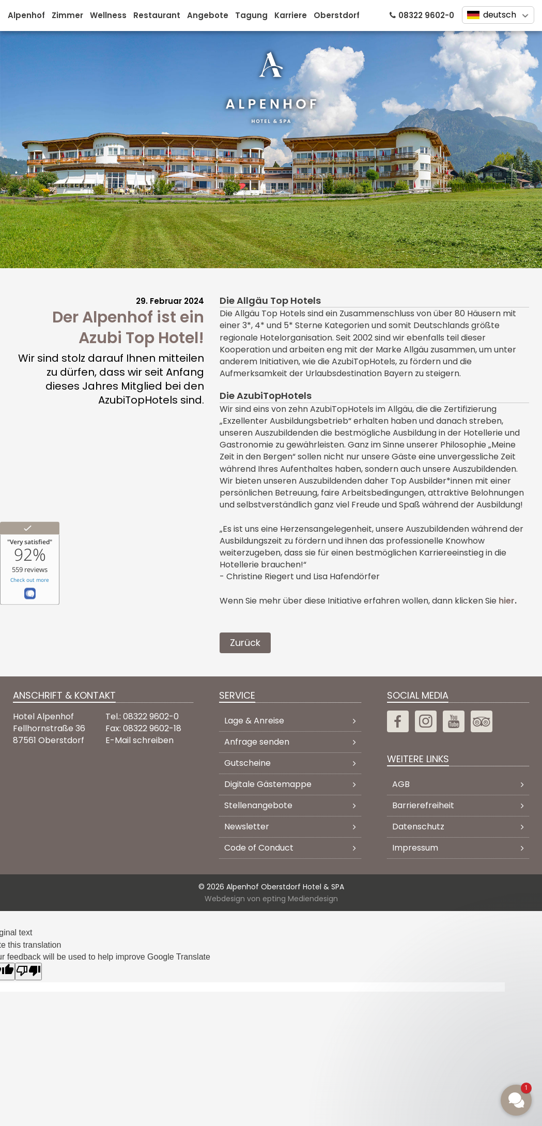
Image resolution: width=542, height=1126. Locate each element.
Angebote (207, 15)
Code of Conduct (258, 848)
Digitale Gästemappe (268, 784)
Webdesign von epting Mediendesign (271, 898)
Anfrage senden (256, 742)
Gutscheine (247, 763)
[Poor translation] (28, 971)
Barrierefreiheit (423, 805)
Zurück (245, 642)
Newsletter (246, 826)
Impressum (415, 848)
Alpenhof (26, 15)
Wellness (108, 15)
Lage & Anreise (254, 721)
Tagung (251, 15)
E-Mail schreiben (139, 740)
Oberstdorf (337, 15)
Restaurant (156, 15)
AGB (401, 784)
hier (507, 601)
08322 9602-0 (426, 15)
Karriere (290, 15)
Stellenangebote (258, 805)
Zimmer (67, 15)
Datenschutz (418, 826)
